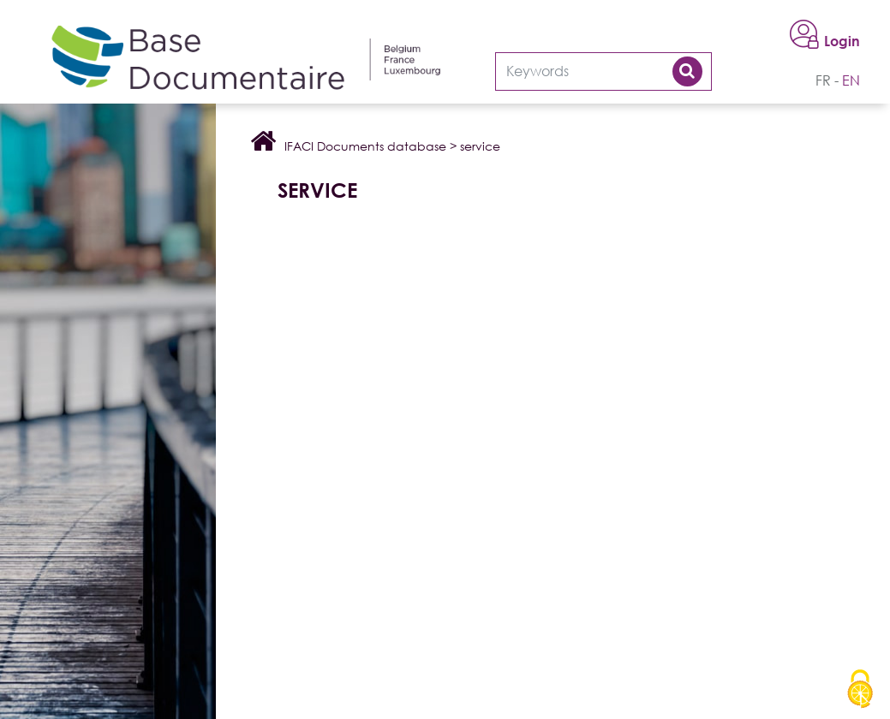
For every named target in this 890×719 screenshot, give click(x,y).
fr (823, 80)
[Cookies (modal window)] (860, 690)
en (851, 80)
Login (842, 41)
